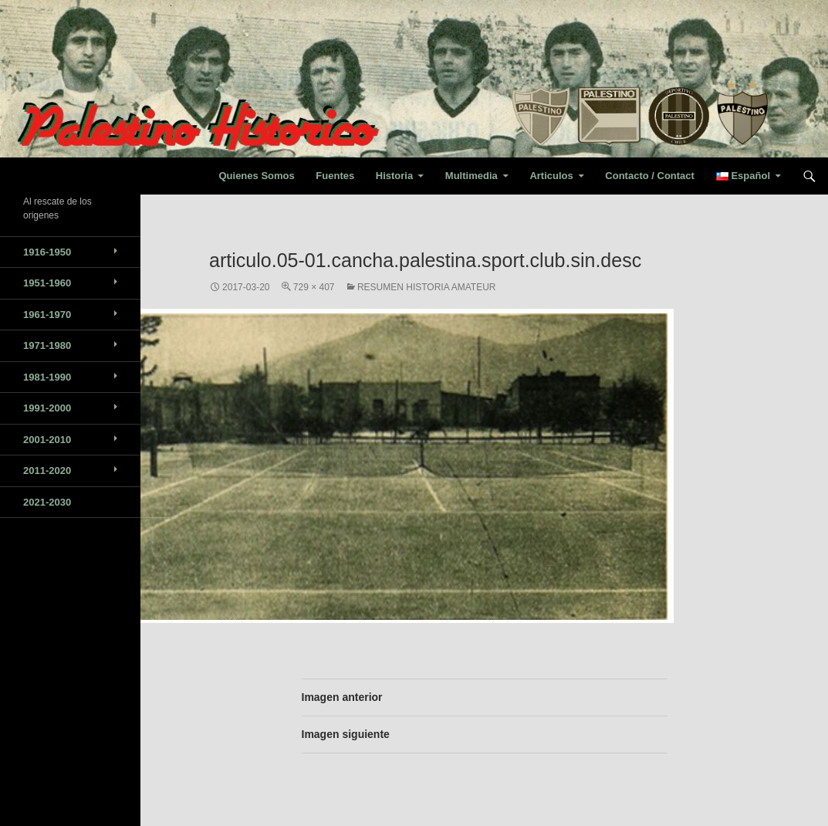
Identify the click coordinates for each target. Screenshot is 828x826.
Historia (394, 175)
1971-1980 (47, 345)
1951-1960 (47, 283)
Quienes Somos (256, 175)
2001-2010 (47, 439)
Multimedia (471, 175)
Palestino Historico (92, 176)
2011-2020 (47, 470)
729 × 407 (314, 287)
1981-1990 (47, 377)
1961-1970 (47, 314)
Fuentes (335, 175)
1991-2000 (47, 408)
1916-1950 (47, 252)
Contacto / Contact (650, 175)
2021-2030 (47, 502)
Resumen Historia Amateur (426, 287)
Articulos (551, 175)
